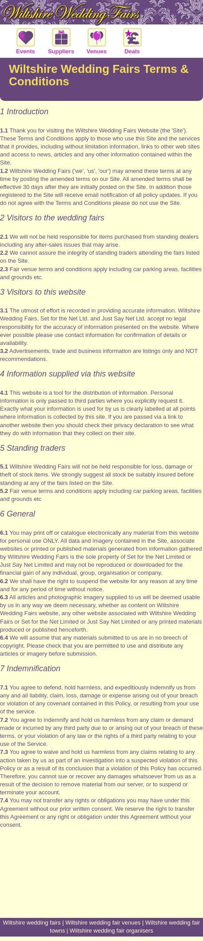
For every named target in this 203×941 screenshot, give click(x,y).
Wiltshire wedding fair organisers (111, 930)
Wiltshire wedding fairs (32, 922)
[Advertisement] (102, 884)
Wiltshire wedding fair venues (102, 922)
